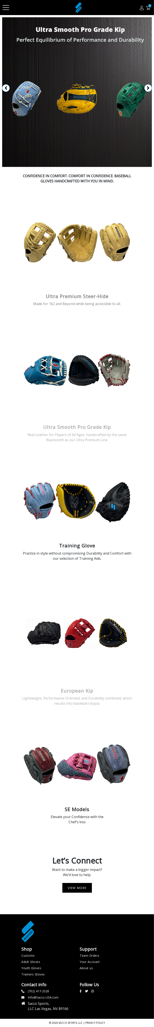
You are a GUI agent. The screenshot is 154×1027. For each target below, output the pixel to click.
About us (86, 968)
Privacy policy (95, 1023)
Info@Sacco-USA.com (43, 997)
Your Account (90, 962)
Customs (28, 955)
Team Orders (89, 955)
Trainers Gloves (33, 974)
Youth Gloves (31, 968)
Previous (6, 88)
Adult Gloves (30, 962)
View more (77, 888)
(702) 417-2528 (38, 991)
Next (148, 88)
